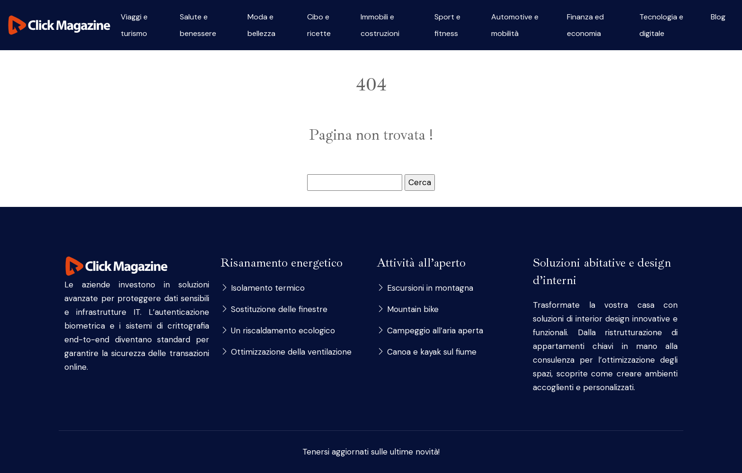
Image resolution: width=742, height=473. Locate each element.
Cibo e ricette (319, 25)
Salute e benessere (198, 25)
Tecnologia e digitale (661, 25)
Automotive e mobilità (515, 25)
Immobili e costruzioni (380, 25)
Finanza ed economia (585, 25)
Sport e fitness (447, 25)
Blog (718, 17)
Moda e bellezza (261, 25)
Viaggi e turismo (134, 25)
